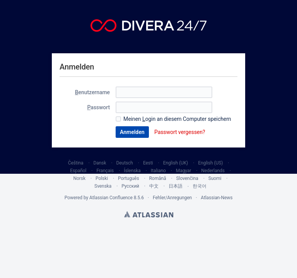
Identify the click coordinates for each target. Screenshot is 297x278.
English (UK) (175, 163)
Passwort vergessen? (179, 132)
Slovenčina (187, 178)
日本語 (176, 186)
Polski (102, 178)
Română (157, 178)
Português (128, 178)
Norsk (79, 178)
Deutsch (124, 163)
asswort (98, 107)
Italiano (158, 170)
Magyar (183, 170)
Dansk (100, 163)
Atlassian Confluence (111, 197)
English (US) (210, 163)
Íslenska (132, 170)
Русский (130, 186)
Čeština (76, 163)
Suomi (215, 178)
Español (78, 170)
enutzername (92, 92)
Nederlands (212, 170)
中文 (154, 186)
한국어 (200, 186)
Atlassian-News (216, 197)
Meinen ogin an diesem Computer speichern (177, 119)
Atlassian (148, 214)
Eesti (148, 163)
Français (105, 170)
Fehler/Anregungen (172, 197)
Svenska (102, 186)
